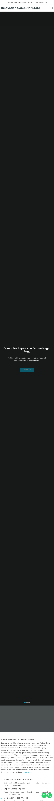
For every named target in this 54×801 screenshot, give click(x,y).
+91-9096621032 (41, 2)
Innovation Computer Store (20, 8)
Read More (27, 360)
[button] (2, 347)
